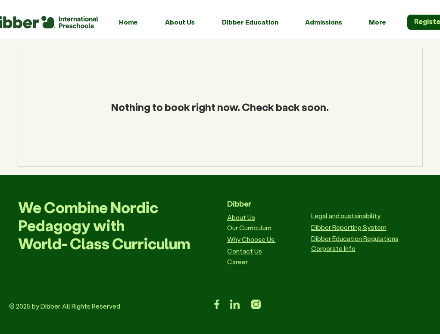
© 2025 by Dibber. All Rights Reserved (64, 306)
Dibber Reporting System (349, 227)
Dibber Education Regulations (355, 238)
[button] (187, 22)
